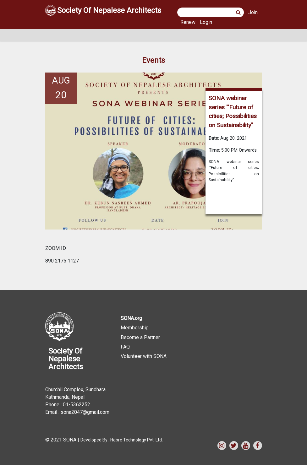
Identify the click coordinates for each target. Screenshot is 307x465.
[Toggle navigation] (54, 35)
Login (206, 22)
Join (253, 12)
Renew (187, 22)
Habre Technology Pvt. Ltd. (136, 439)
